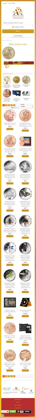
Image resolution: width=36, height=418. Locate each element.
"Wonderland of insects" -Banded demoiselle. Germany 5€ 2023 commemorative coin (9, 258)
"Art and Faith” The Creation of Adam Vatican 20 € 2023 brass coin (25, 150)
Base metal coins (8, 40)
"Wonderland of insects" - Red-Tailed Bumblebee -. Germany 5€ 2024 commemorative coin (25, 231)
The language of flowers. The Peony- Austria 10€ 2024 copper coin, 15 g (9, 150)
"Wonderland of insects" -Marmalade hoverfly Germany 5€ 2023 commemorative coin (25, 285)
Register (13, 3)
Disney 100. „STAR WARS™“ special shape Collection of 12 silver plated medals (25, 338)
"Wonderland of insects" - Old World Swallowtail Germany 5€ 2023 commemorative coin (25, 204)
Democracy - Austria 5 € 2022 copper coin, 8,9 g (9, 336)
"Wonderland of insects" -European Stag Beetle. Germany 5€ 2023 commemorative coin (25, 258)
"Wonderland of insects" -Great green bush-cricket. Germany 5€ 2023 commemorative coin (9, 285)
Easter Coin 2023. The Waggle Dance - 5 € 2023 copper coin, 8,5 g (9, 364)
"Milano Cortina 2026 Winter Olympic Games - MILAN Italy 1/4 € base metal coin (9, 204)
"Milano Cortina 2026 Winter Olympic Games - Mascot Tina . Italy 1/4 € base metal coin (25, 177)
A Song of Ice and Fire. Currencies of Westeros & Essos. (9, 312)
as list (16, 107)
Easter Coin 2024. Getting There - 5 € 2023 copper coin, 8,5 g (25, 364)
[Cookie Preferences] (2, 415)
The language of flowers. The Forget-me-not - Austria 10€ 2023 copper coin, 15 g (25, 124)
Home (3, 40)
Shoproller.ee (32, 416)
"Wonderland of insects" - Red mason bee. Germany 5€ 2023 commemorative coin (9, 230)
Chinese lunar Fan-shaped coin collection (25, 311)
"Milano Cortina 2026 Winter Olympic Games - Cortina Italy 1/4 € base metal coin (9, 177)
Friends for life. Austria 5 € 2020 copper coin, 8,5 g (10, 123)
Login (9, 3)
